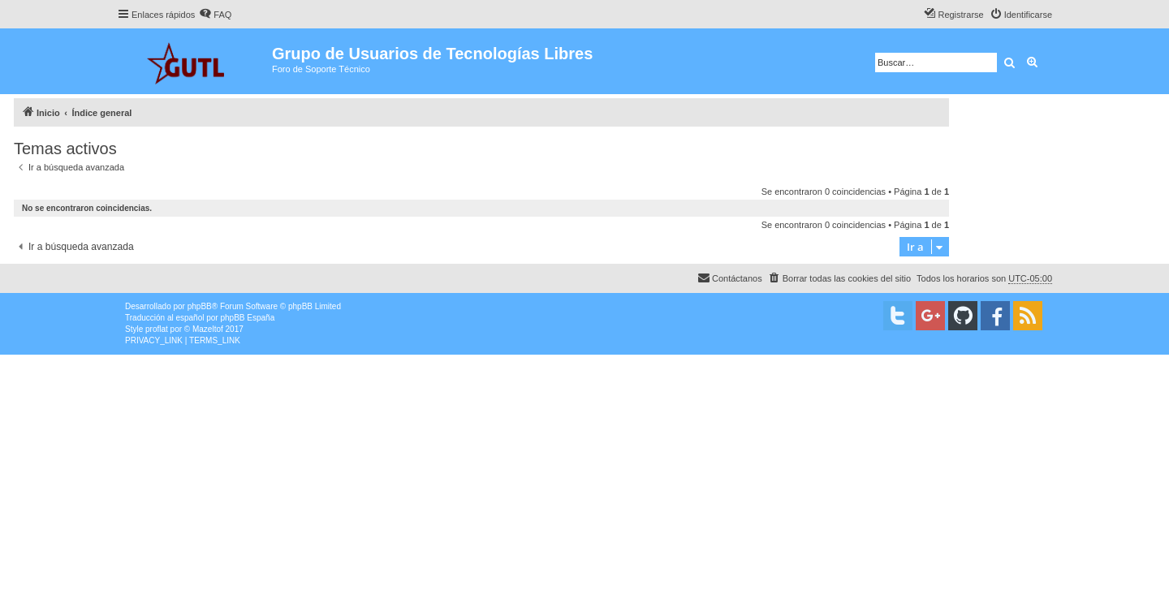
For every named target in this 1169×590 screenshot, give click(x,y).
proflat (156, 329)
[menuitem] (215, 14)
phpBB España (247, 317)
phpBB (200, 306)
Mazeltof (207, 329)
